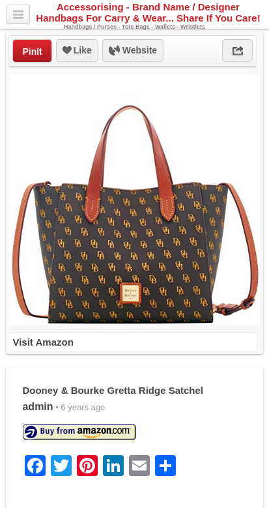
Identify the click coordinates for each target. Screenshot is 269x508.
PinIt (32, 51)
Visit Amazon (42, 342)
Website (133, 51)
